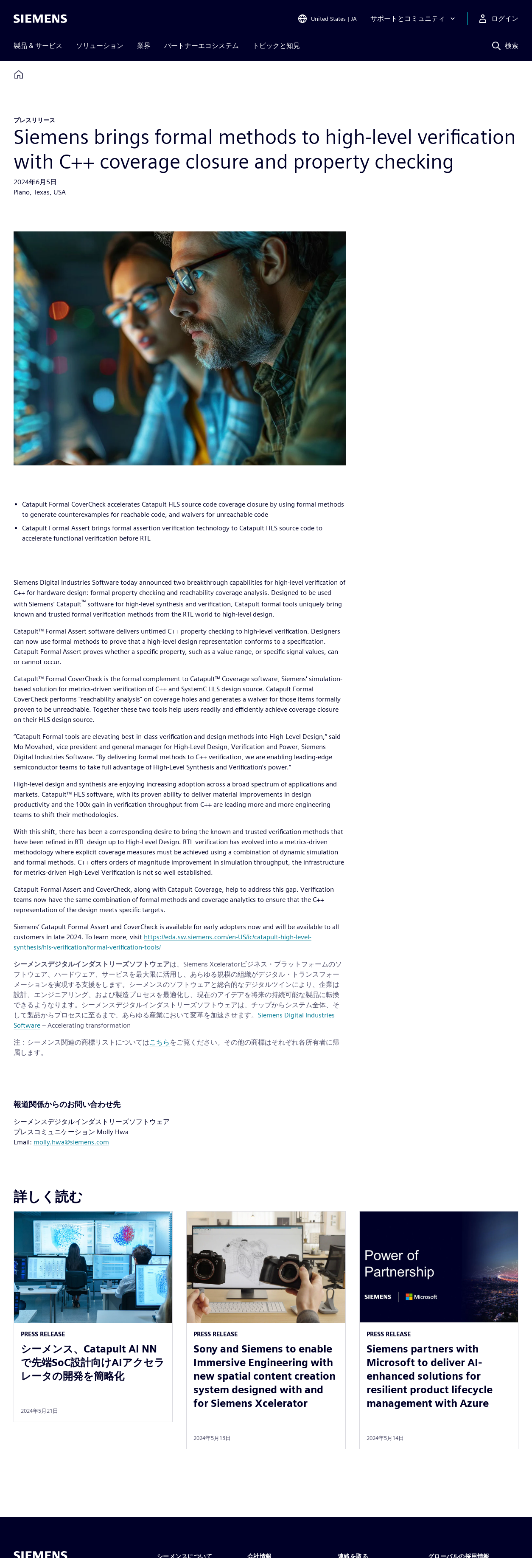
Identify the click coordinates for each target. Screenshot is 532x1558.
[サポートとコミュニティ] (413, 18)
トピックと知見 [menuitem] (276, 46)
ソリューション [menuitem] (99, 46)
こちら (159, 1042)
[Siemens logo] (40, 18)
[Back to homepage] (19, 74)
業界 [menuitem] (144, 46)
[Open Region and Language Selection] (327, 18)
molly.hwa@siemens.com (71, 1142)
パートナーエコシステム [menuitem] (201, 46)
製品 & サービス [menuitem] (38, 46)
